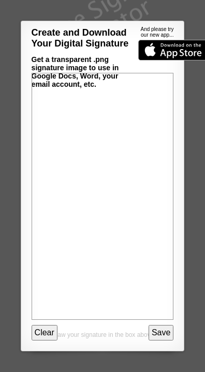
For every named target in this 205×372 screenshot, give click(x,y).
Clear (44, 332)
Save (161, 332)
